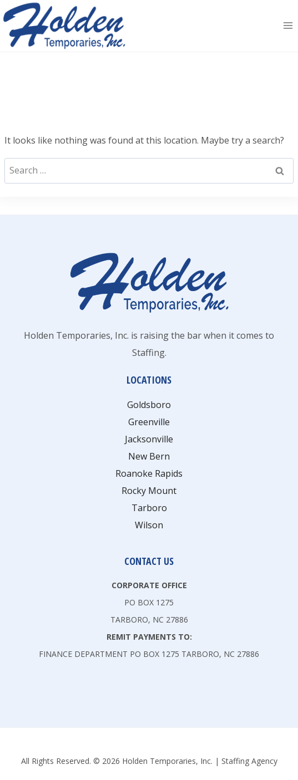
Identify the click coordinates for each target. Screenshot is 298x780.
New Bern (149, 456)
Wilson (149, 525)
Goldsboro (149, 405)
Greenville (149, 422)
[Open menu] (287, 25)
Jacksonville (149, 439)
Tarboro (149, 508)
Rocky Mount (149, 491)
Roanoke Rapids (149, 473)
